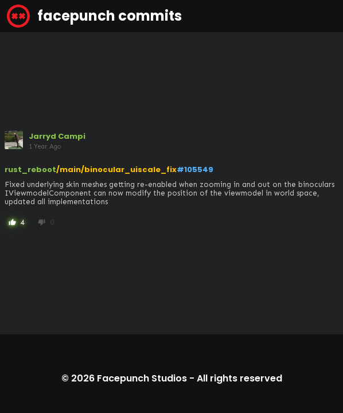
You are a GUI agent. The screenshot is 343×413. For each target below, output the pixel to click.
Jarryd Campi (57, 136)
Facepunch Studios (142, 378)
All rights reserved (239, 378)
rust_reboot (30, 169)
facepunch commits (94, 16)
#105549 (195, 169)
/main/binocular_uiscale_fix (116, 169)
